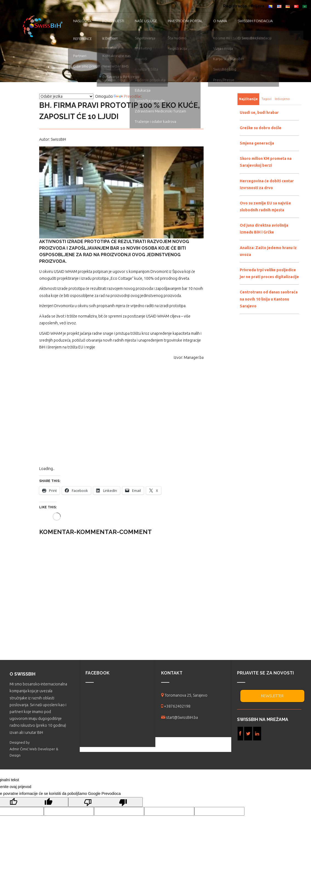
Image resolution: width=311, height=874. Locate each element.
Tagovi (266, 98)
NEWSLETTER (272, 696)
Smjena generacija (257, 143)
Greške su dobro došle (260, 128)
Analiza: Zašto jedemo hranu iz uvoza (268, 251)
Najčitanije (248, 99)
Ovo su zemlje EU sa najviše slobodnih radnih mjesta (265, 206)
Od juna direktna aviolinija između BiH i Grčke (264, 228)
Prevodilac (128, 96)
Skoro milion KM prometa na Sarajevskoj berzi (266, 162)
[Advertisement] (121, 416)
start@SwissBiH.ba (182, 717)
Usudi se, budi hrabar (259, 112)
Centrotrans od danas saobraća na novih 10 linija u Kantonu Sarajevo (269, 299)
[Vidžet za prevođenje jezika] (66, 96)
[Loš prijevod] (105, 802)
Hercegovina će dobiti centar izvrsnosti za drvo (267, 184)
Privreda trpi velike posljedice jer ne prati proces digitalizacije (269, 273)
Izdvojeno (282, 98)
